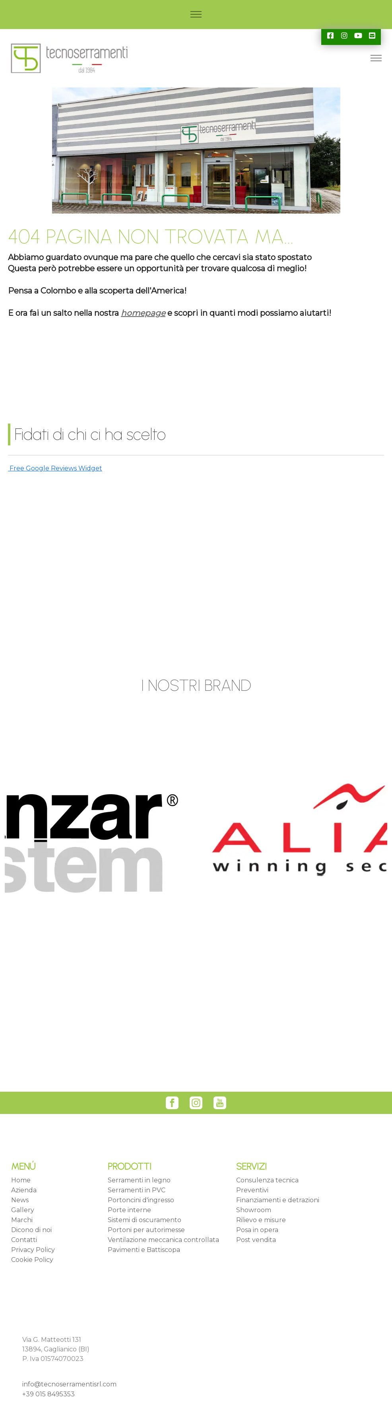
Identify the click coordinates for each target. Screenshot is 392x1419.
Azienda (24, 1190)
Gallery (22, 1210)
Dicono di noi (31, 1230)
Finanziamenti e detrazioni (277, 1200)
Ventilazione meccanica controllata (163, 1240)
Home (21, 1180)
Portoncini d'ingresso (141, 1200)
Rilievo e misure (261, 1220)
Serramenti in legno (139, 1180)
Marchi (22, 1220)
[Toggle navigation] (196, 14)
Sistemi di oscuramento (144, 1220)
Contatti (24, 1240)
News (20, 1200)
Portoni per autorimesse (146, 1230)
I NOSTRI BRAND (196, 685)
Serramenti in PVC (136, 1190)
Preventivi (252, 1190)
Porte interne (129, 1210)
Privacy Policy (33, 1250)
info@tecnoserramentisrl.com (69, 1384)
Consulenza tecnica (267, 1180)
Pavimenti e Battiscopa (144, 1250)
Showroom (253, 1210)
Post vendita (256, 1240)
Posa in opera (257, 1230)
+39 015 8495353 (48, 1394)
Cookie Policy (32, 1259)
